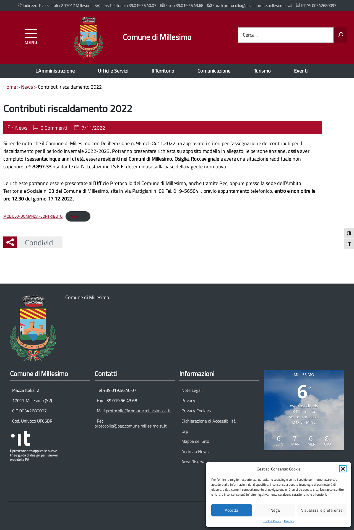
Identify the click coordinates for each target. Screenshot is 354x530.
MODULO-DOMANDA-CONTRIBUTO (33, 216)
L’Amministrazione (55, 70)
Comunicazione (213, 70)
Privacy (289, 521)
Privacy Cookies (196, 410)
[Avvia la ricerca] (340, 35)
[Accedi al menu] (31, 36)
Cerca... (250, 35)
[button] (343, 469)
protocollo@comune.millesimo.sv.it (138, 410)
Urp (184, 431)
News (21, 128)
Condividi (36, 242)
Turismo (262, 70)
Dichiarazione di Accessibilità (208, 421)
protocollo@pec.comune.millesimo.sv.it (131, 426)
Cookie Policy (272, 521)
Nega (275, 510)
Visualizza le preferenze (322, 510)
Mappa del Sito (195, 441)
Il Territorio (163, 70)
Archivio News (195, 451)
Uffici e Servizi (113, 70)
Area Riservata (195, 461)
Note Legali (192, 390)
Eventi (301, 70)
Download (78, 216)
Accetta (231, 510)
